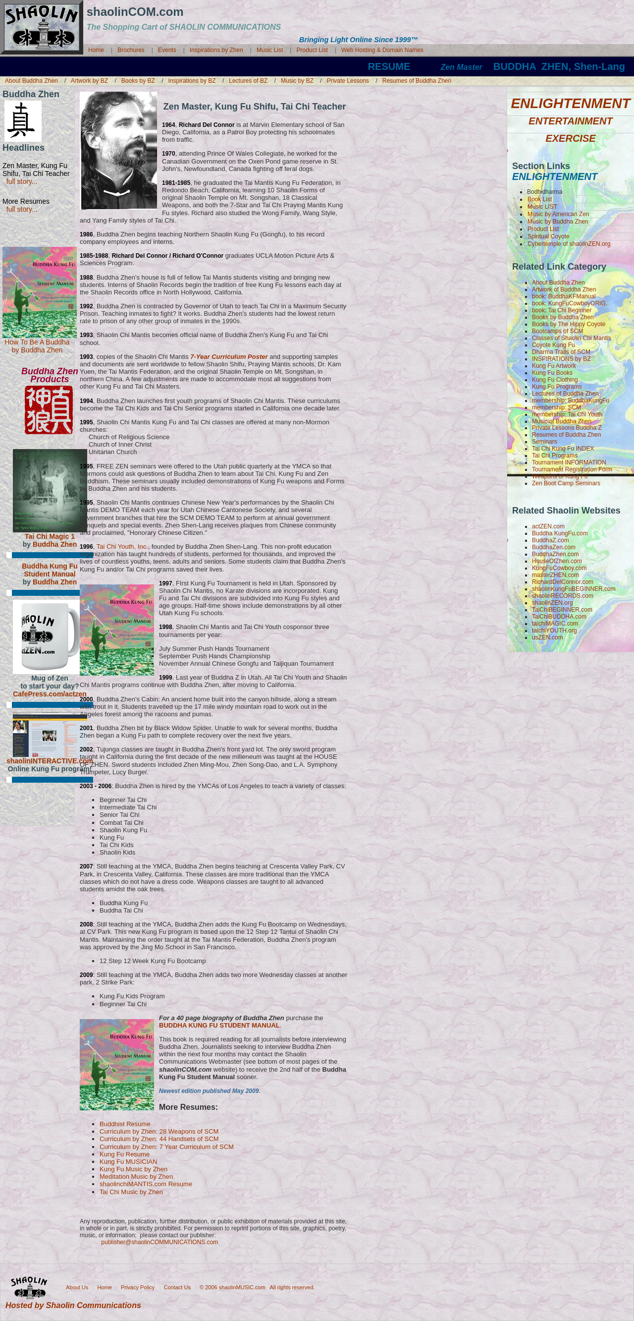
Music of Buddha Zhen (561, 421)
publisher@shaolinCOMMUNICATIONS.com (159, 1242)
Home (96, 50)
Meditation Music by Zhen (136, 1176)
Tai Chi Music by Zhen (131, 1192)
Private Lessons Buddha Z (567, 427)
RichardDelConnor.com (562, 581)
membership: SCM (556, 407)
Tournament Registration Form (572, 469)
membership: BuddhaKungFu (570, 400)
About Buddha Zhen (32, 80)
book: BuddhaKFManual (564, 296)
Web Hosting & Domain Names (382, 50)
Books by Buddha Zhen (563, 317)
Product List (311, 50)
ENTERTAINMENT (570, 120)
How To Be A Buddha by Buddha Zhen (36, 346)
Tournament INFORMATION (569, 462)
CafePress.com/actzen (50, 694)
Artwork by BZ (90, 80)
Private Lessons (349, 80)
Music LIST (542, 206)
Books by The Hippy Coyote (569, 324)
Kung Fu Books (552, 372)
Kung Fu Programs (557, 386)
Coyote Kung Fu (553, 345)
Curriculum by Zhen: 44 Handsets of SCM (159, 1139)
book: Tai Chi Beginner (562, 310)
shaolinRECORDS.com (562, 595)
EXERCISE (570, 138)
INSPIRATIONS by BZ (561, 358)
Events (167, 50)
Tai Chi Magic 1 (50, 536)
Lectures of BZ (249, 80)
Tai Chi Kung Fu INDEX (563, 448)
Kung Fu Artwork (554, 365)
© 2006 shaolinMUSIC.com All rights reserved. (257, 1287)
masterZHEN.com (555, 575)
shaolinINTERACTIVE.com (49, 761)
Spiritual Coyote (549, 236)
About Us (77, 1287)
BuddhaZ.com (550, 540)
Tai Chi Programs (555, 455)
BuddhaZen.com (554, 547)
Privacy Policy (138, 1287)
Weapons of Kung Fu (560, 476)
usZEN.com (547, 637)
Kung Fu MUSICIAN (128, 1161)
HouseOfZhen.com (557, 561)
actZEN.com (548, 526)
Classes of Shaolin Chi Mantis (571, 338)
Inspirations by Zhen (216, 50)
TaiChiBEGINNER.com (562, 609)
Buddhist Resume (125, 1124)
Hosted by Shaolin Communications (73, 1305)
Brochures (131, 50)
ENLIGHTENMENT (570, 103)
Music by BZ (298, 80)
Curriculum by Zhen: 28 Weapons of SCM (159, 1131)
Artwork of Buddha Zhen (564, 289)
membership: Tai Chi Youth (567, 414)
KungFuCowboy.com (559, 568)
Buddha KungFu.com (560, 533)
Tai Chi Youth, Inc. (122, 546)
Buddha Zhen (55, 544)
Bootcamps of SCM (557, 331)
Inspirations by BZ (192, 80)
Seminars (544, 441)
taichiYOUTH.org (554, 630)
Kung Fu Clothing (555, 379)
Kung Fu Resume (125, 1154)
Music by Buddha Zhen (558, 221)
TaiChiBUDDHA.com (559, 616)
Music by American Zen (558, 214)
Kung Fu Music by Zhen (133, 1169)
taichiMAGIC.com (555, 623)
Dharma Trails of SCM (561, 351)
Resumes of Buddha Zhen (416, 80)
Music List (271, 50)
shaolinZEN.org (552, 602)
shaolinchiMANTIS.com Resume (146, 1184)
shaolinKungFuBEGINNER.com (574, 588)
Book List (540, 199)
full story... (20, 181)
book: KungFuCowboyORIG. (569, 303)
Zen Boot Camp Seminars (566, 483)
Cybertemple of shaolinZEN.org (569, 243)
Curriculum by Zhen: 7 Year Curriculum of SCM (167, 1146)
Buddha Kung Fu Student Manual (50, 570)
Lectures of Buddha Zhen (565, 393)
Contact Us (177, 1287)
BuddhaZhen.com (555, 554)
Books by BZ (139, 80)
